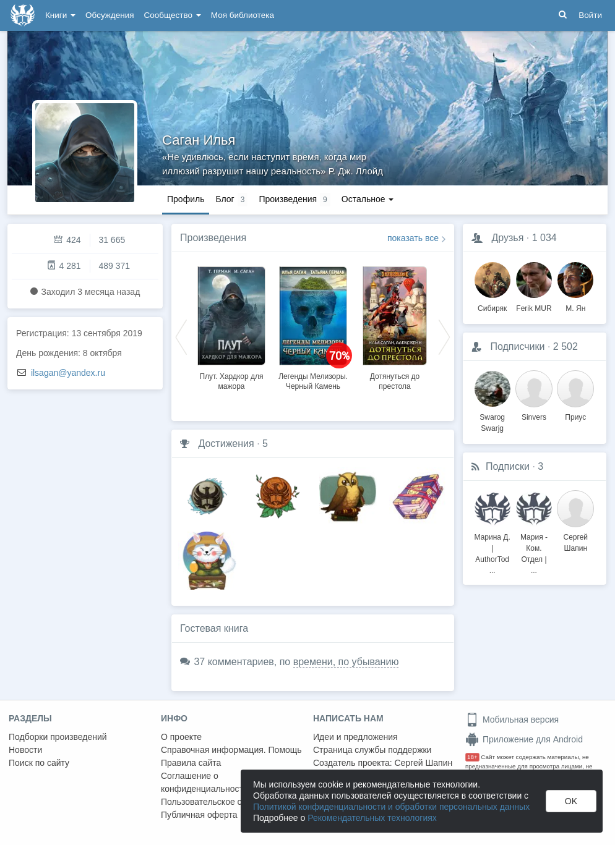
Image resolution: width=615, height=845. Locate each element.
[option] (231, 326)
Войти (590, 15)
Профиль (185, 199)
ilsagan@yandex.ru (68, 373)
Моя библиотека (242, 15)
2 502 (565, 346)
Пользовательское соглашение (223, 802)
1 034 (544, 237)
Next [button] (444, 336)
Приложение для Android (524, 739)
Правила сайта (191, 763)
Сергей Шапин (423, 763)
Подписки (508, 466)
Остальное (368, 199)
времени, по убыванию (346, 661)
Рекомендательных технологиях (372, 818)
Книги (60, 15)
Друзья (507, 237)
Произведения (213, 237)
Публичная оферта (199, 815)
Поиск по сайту (39, 763)
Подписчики (517, 346)
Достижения (226, 443)
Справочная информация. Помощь (231, 750)
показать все (413, 238)
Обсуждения (109, 15)
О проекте (181, 737)
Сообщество (172, 15)
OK (571, 801)
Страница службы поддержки (372, 750)
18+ (472, 757)
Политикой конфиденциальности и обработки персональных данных (391, 807)
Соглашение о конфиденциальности (204, 782)
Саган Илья (198, 140)
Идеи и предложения (355, 737)
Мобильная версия (512, 719)
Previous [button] (181, 336)
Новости (25, 750)
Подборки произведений (58, 737)
